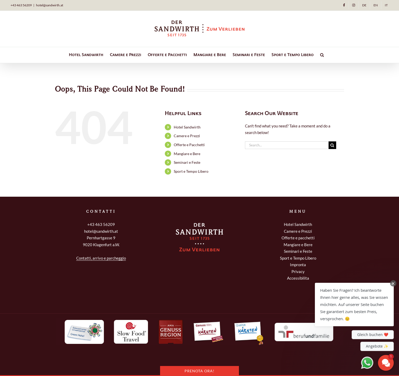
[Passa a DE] (364, 5)
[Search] (332, 145)
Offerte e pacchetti (298, 237)
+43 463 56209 (101, 224)
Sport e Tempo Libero (191, 171)
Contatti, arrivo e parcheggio (101, 258)
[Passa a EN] (375, 5)
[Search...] (287, 145)
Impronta (298, 264)
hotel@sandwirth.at (49, 5)
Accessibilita (298, 278)
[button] (322, 55)
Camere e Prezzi (187, 135)
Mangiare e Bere (187, 153)
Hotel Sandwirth (187, 127)
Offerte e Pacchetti (189, 144)
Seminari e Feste (187, 162)
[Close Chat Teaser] (393, 283)
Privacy (298, 271)
